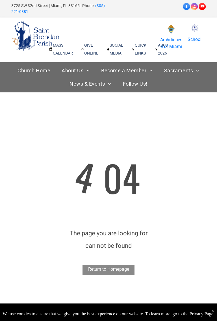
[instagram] (194, 7)
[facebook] (186, 7)
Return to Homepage (108, 269)
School (194, 39)
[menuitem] (34, 70)
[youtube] (202, 7)
